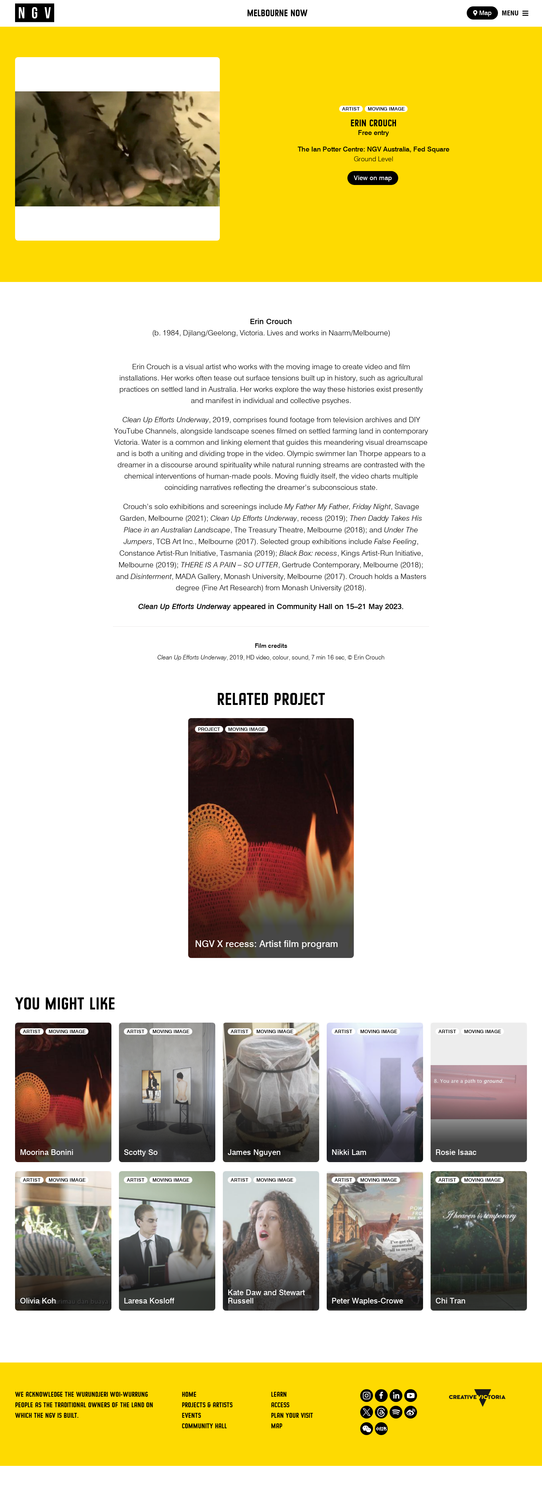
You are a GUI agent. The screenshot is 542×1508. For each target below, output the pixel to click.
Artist (351, 109)
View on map (373, 206)
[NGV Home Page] (34, 13)
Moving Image (386, 109)
